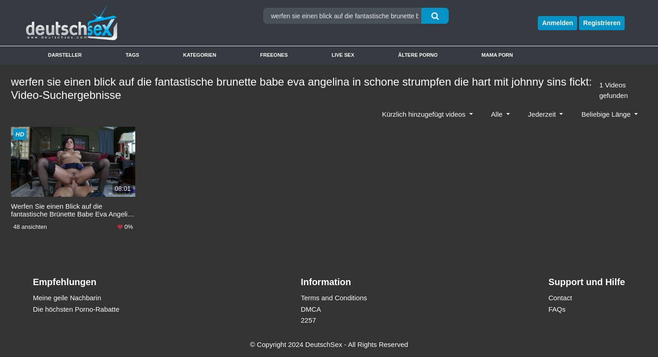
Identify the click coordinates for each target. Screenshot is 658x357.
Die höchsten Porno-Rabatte (76, 309)
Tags (132, 55)
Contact (560, 298)
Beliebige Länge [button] (606, 114)
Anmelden (557, 23)
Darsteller (65, 55)
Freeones (274, 55)
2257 (308, 320)
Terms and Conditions (334, 298)
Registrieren (602, 23)
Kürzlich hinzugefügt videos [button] (424, 114)
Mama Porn (497, 55)
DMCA (311, 309)
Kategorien (200, 55)
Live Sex (343, 55)
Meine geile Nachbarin (67, 298)
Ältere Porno (418, 55)
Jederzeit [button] (543, 114)
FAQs (557, 309)
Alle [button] (497, 114)
